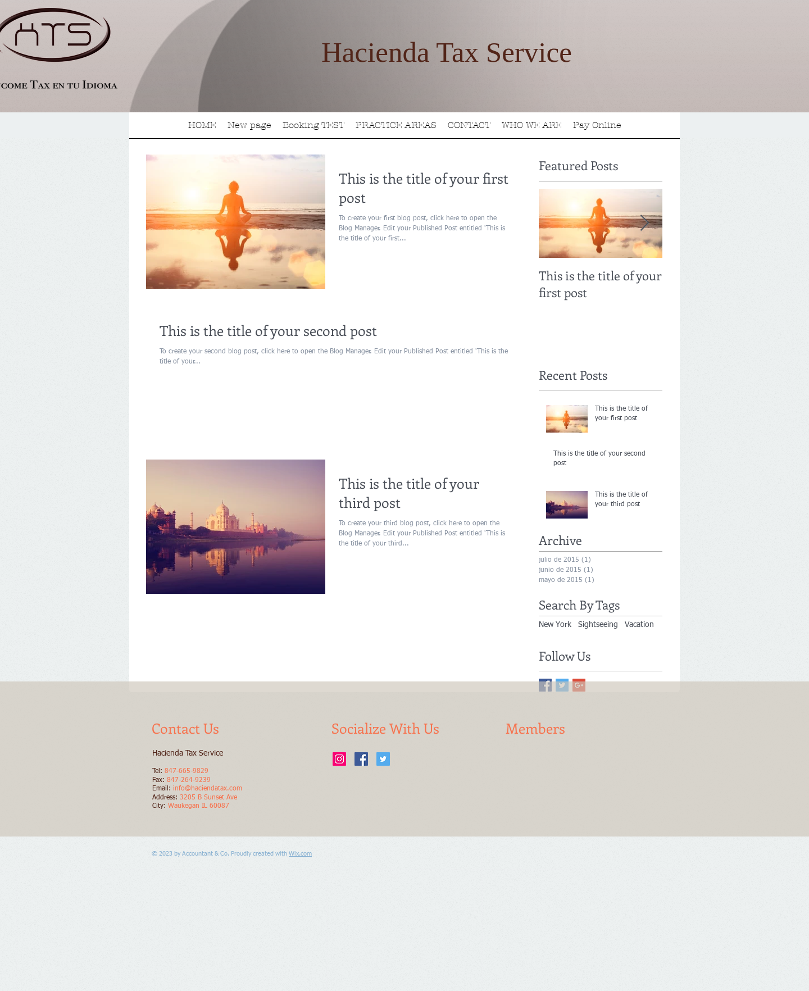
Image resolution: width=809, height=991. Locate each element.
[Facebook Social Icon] (361, 759)
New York (555, 625)
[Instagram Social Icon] (339, 759)
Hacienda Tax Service (446, 52)
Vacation (639, 625)
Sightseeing (598, 625)
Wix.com (300, 854)
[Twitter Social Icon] (383, 759)
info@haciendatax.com (207, 788)
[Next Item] (644, 223)
